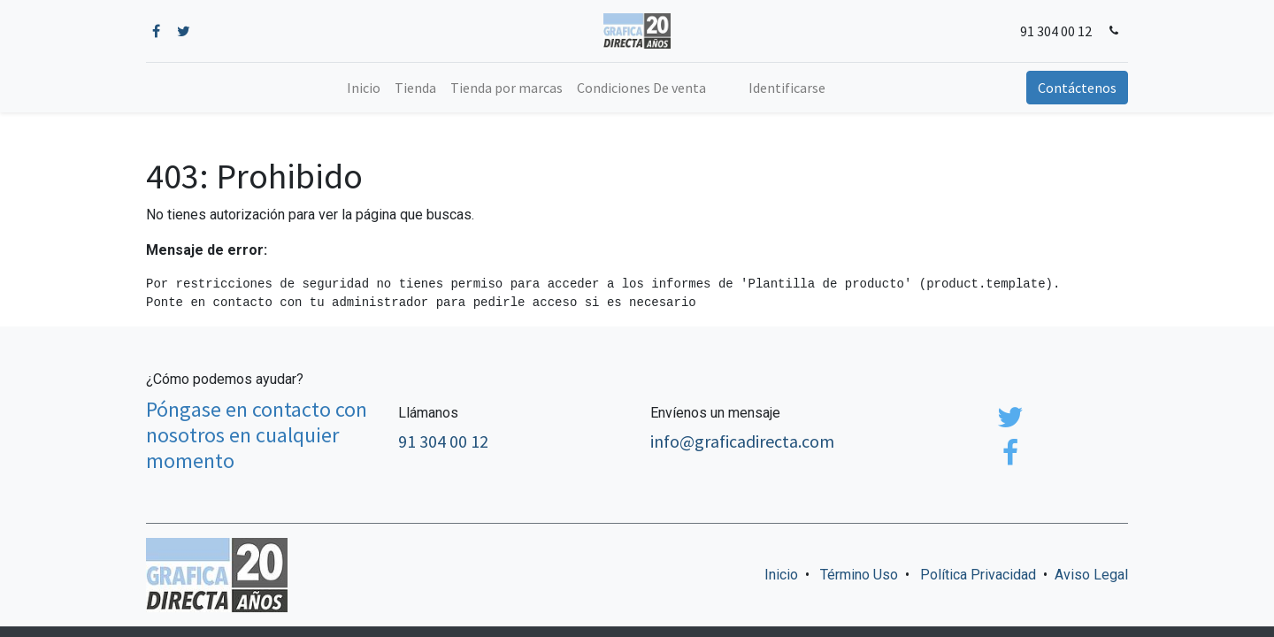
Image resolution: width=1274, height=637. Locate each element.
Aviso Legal (1091, 574)
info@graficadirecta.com (742, 441)
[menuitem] (364, 87)
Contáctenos (1077, 87)
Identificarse (786, 87)
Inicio (781, 574)
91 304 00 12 (1056, 31)
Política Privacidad (978, 574)
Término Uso (859, 574)
